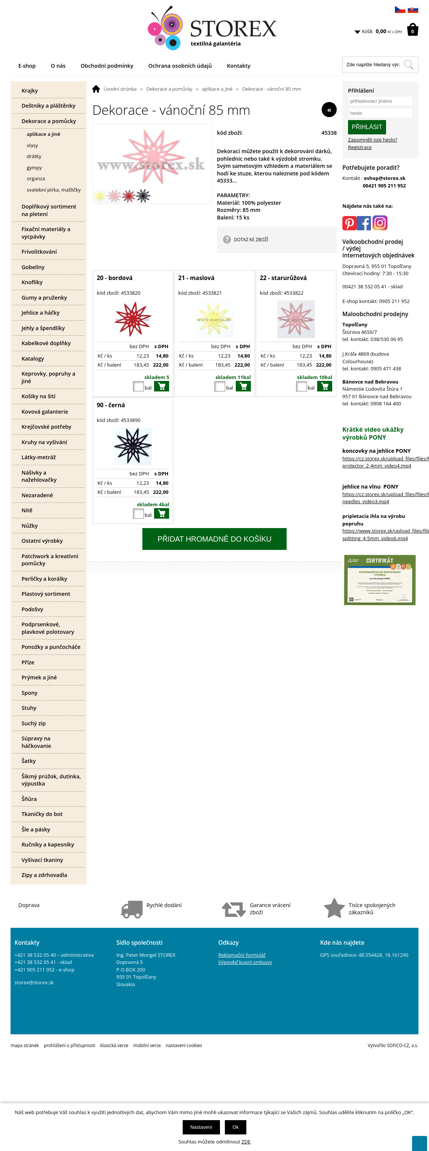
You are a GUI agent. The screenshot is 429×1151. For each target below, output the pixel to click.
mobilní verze (147, 1045)
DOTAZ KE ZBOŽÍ (251, 239)
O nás (58, 65)
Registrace (360, 147)
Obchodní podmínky (107, 65)
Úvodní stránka (120, 88)
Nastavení (201, 1127)
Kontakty (238, 65)
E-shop (26, 65)
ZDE (245, 1141)
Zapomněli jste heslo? (372, 139)
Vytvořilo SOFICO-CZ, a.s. (393, 1045)
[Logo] (214, 28)
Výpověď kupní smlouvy (245, 962)
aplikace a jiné (217, 88)
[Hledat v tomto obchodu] (408, 65)
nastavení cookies (184, 1045)
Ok (235, 1127)
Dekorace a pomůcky (169, 88)
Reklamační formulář (242, 955)
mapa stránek (25, 1045)
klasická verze (114, 1045)
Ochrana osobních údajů (180, 65)
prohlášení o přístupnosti (69, 1045)
